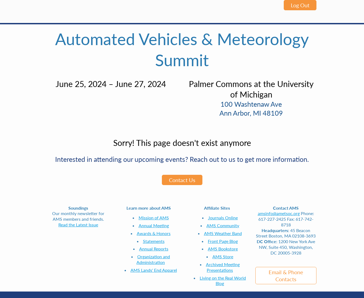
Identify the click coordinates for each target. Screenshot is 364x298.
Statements (154, 241)
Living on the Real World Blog (223, 280)
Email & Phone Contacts (286, 275)
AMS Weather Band (223, 233)
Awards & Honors (154, 233)
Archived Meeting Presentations (223, 267)
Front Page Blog (223, 241)
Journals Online (223, 217)
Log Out (300, 5)
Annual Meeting (154, 225)
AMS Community (222, 225)
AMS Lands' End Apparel (154, 270)
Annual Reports (153, 248)
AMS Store (222, 256)
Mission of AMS (154, 217)
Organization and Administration (153, 259)
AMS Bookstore (223, 248)
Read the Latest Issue (78, 224)
